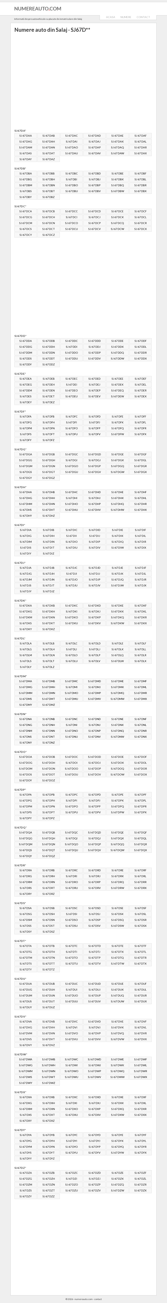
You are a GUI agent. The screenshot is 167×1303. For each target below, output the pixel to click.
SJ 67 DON (48, 768)
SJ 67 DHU (71, 509)
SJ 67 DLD (95, 643)
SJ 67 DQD (94, 832)
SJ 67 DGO (71, 466)
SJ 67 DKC (71, 605)
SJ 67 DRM (25, 882)
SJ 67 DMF (140, 681)
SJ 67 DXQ (117, 1109)
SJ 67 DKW (117, 623)
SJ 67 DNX (140, 736)
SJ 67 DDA (25, 340)
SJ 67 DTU (71, 963)
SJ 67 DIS (25, 547)
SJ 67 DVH (48, 1027)
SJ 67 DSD (94, 908)
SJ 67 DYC (72, 1135)
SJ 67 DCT (48, 229)
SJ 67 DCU (71, 229)
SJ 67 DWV (94, 1077)
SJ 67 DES (26, 396)
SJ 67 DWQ (117, 1071)
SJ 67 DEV (94, 396)
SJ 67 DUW (117, 1001)
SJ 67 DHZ (49, 515)
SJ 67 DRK (117, 876)
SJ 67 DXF (140, 1097)
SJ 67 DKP (94, 617)
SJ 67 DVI (71, 1027)
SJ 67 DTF (140, 945)
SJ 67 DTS (26, 963)
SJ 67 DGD (94, 454)
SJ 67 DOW (117, 774)
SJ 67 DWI (71, 1065)
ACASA (110, 17)
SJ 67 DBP (94, 185)
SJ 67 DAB (49, 135)
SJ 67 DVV (94, 1039)
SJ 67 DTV (94, 963)
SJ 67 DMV (94, 698)
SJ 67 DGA (25, 454)
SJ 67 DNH (48, 724)
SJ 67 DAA (25, 135)
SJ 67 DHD (94, 492)
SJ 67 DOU (71, 774)
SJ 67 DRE (118, 870)
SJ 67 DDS (26, 358)
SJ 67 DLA (26, 643)
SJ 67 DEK (117, 384)
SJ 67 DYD (94, 1135)
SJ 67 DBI (71, 179)
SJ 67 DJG (26, 573)
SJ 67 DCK (117, 217)
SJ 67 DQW (117, 850)
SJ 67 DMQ (117, 693)
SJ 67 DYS (26, 1152)
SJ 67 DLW (117, 661)
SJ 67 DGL (140, 460)
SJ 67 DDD (94, 340)
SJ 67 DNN (48, 730)
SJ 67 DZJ (94, 1178)
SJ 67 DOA (25, 756)
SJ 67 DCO (71, 223)
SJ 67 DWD (94, 1059)
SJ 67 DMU (71, 698)
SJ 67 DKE (117, 605)
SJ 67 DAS (26, 153)
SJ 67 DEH (49, 384)
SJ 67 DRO (71, 882)
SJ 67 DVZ (49, 1045)
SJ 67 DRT (49, 888)
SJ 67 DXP (94, 1109)
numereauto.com (84, 1299)
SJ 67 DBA (26, 173)
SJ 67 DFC (72, 416)
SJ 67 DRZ (49, 893)
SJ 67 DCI (71, 217)
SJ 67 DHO (71, 503)
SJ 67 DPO (71, 806)
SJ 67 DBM (25, 185)
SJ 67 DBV (94, 191)
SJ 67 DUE (117, 983)
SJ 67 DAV (94, 153)
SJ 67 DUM (25, 995)
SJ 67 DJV (94, 585)
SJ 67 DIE (117, 529)
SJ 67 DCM (25, 223)
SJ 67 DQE (117, 832)
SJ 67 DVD (94, 1021)
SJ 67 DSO (71, 919)
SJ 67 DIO (72, 541)
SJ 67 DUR (140, 995)
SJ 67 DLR (140, 655)
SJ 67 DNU (71, 736)
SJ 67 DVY (26, 1045)
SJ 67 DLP (94, 655)
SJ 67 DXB (49, 1097)
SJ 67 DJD (94, 567)
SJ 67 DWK (117, 1065)
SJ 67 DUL (141, 989)
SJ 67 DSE (117, 908)
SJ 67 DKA (25, 605)
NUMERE (126, 17)
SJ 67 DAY (26, 159)
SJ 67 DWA (25, 1059)
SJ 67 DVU (71, 1039)
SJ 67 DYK (117, 1140)
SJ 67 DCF (141, 211)
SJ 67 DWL (140, 1065)
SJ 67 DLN (49, 655)
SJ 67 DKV (94, 623)
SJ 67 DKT (48, 623)
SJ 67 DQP (94, 844)
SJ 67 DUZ (49, 1007)
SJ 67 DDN (48, 352)
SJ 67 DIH (48, 535)
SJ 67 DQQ (117, 844)
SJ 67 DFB (48, 416)
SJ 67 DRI (71, 876)
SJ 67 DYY (26, 1158)
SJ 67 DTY (26, 969)
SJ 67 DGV (94, 472)
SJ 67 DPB (49, 794)
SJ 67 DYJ (94, 1140)
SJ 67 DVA (26, 1021)
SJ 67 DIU (71, 547)
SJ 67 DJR (140, 579)
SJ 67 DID (94, 529)
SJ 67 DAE (117, 135)
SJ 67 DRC (71, 870)
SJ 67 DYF (140, 1135)
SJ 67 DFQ (117, 428)
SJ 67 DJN (48, 579)
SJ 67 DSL (140, 914)
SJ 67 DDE (117, 340)
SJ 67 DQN (48, 844)
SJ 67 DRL (140, 876)
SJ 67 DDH (48, 346)
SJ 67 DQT (48, 850)
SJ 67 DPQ (117, 806)
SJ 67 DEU (71, 396)
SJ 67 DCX (140, 229)
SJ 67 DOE (117, 756)
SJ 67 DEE (117, 378)
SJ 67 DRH (49, 876)
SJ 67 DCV (94, 229)
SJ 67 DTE (118, 945)
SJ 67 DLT (48, 661)
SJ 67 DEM (25, 390)
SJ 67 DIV (94, 547)
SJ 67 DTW (117, 963)
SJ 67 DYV (94, 1152)
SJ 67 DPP (94, 806)
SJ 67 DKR (140, 617)
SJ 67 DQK (117, 838)
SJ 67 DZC (71, 1172)
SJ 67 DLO (71, 655)
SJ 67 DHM (25, 503)
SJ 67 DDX (140, 358)
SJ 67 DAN (48, 147)
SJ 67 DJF (140, 567)
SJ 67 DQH (48, 838)
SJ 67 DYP (95, 1146)
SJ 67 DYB (49, 1135)
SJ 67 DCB (49, 211)
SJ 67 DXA (26, 1097)
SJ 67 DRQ (117, 882)
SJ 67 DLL (140, 649)
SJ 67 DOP (94, 768)
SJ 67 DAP (94, 147)
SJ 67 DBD (94, 173)
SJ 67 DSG (26, 914)
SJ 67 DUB (49, 983)
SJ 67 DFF (140, 416)
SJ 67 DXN (49, 1109)
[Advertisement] (54, 81)
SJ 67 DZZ (49, 1196)
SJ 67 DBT (49, 191)
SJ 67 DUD (94, 983)
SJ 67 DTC (71, 945)
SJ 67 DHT (48, 509)
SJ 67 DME (117, 681)
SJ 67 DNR (140, 730)
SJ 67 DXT (49, 1114)
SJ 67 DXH (49, 1103)
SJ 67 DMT (48, 698)
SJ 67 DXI (71, 1103)
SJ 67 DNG (25, 724)
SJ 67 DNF (141, 719)
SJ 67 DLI (71, 649)
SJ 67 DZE (118, 1172)
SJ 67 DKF (141, 605)
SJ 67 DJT (48, 585)
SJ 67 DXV (94, 1114)
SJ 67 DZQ (117, 1184)
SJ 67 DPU (71, 812)
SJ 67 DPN (49, 806)
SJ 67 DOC (71, 756)
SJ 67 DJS (25, 585)
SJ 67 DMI (72, 687)
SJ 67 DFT (49, 434)
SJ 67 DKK (117, 611)
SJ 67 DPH (49, 800)
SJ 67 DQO (71, 844)
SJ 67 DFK (118, 422)
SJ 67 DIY (25, 553)
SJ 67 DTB (49, 945)
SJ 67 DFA (26, 416)
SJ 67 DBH (49, 179)
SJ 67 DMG (25, 687)
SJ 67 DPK (117, 800)
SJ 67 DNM (25, 730)
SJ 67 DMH (48, 687)
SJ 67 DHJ (94, 498)
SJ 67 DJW (117, 585)
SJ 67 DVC (71, 1021)
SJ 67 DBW (117, 191)
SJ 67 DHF (141, 492)
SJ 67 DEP (95, 390)
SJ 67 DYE (117, 1135)
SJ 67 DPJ (94, 800)
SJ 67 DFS (26, 434)
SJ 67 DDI (71, 346)
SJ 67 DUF (141, 983)
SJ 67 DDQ (117, 352)
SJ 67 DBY (26, 197)
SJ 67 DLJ (94, 649)
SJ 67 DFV (95, 434)
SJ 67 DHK (117, 498)
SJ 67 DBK (117, 179)
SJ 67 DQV (94, 850)
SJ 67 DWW (117, 1077)
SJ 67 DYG (26, 1140)
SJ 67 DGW (117, 472)
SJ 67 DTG (26, 951)
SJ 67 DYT (49, 1152)
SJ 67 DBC (71, 173)
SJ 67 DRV (94, 888)
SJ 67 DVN (48, 1033)
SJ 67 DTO (71, 957)
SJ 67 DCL (141, 217)
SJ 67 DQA (25, 832)
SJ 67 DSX (141, 925)
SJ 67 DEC (71, 378)
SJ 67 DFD (95, 416)
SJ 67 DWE (117, 1059)
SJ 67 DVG (25, 1027)
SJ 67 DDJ (94, 346)
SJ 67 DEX (141, 396)
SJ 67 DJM (26, 579)
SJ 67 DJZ (48, 591)
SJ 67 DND (94, 719)
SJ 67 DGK (117, 460)
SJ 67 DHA (25, 492)
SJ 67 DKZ (49, 629)
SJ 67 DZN (49, 1184)
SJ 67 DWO (71, 1071)
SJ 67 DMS (25, 698)
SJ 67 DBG (25, 179)
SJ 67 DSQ (117, 919)
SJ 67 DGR (140, 466)
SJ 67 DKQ (117, 617)
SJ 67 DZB (49, 1172)
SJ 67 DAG (25, 141)
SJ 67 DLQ (117, 655)
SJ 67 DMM (25, 693)
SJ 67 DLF (140, 643)
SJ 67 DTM (25, 957)
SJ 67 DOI (72, 762)
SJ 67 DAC (71, 135)
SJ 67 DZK (117, 1178)
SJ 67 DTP (94, 957)
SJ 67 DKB (49, 605)
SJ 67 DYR (141, 1146)
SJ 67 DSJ (94, 914)
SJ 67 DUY (26, 1007)
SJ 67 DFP (94, 428)
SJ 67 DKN (48, 617)
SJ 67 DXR (140, 1109)
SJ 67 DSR (141, 919)
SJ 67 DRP (94, 882)
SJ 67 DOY (25, 780)
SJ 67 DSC (71, 908)
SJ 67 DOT (48, 774)
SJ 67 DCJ (94, 217)
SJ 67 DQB (48, 832)
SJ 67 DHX (140, 509)
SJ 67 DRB (49, 870)
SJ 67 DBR (140, 185)
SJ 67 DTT (49, 963)
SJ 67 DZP (94, 1184)
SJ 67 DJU (71, 585)
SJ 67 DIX (140, 547)
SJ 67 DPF (140, 794)
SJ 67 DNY (26, 742)
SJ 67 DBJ (94, 179)
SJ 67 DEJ (94, 384)
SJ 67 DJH (48, 573)
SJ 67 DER (141, 390)
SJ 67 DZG (25, 1178)
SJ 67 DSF (140, 908)
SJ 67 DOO (71, 768)
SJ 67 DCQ (117, 223)
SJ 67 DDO (71, 352)
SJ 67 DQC (71, 832)
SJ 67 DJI (71, 573)
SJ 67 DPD (94, 794)
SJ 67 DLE (117, 643)
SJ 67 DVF (141, 1021)
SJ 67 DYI (71, 1140)
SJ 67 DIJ (94, 535)
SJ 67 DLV (94, 661)
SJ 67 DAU (71, 153)
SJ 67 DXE (118, 1097)
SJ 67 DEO (71, 390)
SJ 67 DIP (94, 541)
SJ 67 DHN (48, 503)
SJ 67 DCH (48, 217)
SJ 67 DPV (94, 812)
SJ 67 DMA (25, 681)
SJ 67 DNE (117, 719)
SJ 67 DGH (48, 460)
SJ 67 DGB (48, 454)
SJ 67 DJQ (117, 579)
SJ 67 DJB (48, 567)
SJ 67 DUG (25, 989)
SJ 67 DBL (140, 179)
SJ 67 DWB (48, 1059)
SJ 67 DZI (71, 1178)
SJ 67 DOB (48, 756)
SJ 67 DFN (49, 428)
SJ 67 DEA (26, 378)
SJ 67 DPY (26, 818)
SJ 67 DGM (25, 466)
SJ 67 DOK (117, 762)
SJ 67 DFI (71, 422)
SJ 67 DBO (71, 185)
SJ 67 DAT (49, 153)
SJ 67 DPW (117, 812)
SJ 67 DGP (94, 466)
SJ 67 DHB (49, 492)
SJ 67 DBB (49, 173)
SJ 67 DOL (140, 762)
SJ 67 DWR (140, 1071)
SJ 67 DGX (140, 472)
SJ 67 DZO (71, 1184)
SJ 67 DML (140, 687)
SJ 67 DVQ (117, 1033)
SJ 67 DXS (26, 1114)
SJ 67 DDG (25, 346)
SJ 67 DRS (26, 888)
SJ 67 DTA (26, 945)
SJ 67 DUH (48, 989)
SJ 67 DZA (26, 1172)
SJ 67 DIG (26, 535)
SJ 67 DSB (49, 908)
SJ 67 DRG (25, 876)
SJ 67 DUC (71, 983)
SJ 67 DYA (26, 1135)
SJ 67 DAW (117, 153)
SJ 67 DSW (117, 925)
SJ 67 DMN (48, 693)
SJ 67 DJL (140, 573)
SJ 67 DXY (26, 1120)
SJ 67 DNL (141, 724)
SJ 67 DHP (94, 503)
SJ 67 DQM (25, 844)
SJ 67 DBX (140, 191)
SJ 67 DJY (26, 591)
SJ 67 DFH (49, 422)
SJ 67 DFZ (48, 440)
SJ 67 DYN (49, 1146)
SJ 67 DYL (140, 1140)
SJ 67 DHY (26, 515)
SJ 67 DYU (71, 1152)
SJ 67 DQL (140, 838)
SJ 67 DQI (72, 838)
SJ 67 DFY (26, 440)
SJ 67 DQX (140, 850)
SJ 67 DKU (71, 623)
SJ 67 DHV (94, 509)
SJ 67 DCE (117, 211)
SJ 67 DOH (48, 762)
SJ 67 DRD (94, 870)
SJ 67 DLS (26, 661)
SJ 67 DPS (26, 812)
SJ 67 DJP (94, 579)
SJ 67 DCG (25, 217)
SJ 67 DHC (71, 492)
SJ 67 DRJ (94, 876)
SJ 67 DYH (49, 1140)
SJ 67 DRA (26, 870)
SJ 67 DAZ (49, 159)
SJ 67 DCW (117, 229)
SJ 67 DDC (71, 340)
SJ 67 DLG (26, 649)
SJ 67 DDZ (49, 364)
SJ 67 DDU (71, 358)
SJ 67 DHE (117, 492)
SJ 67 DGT (48, 472)
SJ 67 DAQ (117, 147)
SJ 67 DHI (71, 498)
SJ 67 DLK (118, 649)
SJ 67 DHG (25, 498)
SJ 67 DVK (117, 1027)
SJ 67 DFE (117, 416)
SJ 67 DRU (71, 888)
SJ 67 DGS (26, 472)
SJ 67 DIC (71, 529)
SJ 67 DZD (94, 1172)
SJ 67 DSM (25, 919)
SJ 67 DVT (48, 1039)
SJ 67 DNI (71, 724)
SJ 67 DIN (48, 541)
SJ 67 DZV (94, 1190)
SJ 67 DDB (49, 340)
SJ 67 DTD (94, 945)
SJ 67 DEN (49, 390)
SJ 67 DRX (140, 888)
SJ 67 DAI (71, 141)
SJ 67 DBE (118, 173)
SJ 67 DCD (94, 211)
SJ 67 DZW (117, 1190)
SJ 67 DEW (117, 396)
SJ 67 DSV (94, 925)
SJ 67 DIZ (48, 553)
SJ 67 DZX (140, 1190)
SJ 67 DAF (141, 135)
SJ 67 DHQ (117, 503)
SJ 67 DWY (25, 1082)
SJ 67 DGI (71, 460)
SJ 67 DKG (25, 611)
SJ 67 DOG (25, 762)
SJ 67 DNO (71, 730)
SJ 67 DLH (49, 649)
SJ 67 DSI (71, 914)
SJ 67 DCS (26, 229)
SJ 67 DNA (25, 719)
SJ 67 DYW (117, 1152)
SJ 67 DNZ (49, 742)
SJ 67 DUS (26, 1001)
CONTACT (143, 17)
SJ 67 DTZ (49, 969)
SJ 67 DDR (140, 352)
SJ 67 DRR (140, 882)
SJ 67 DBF (140, 173)
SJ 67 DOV (94, 774)
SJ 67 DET (49, 396)
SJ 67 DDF (141, 340)
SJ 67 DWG (25, 1065)
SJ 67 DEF (140, 378)
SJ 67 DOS (25, 774)
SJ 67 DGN (48, 466)
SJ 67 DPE (118, 794)
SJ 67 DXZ (49, 1120)
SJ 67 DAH (48, 141)
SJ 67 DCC (71, 211)
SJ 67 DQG (25, 838)
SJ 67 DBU (71, 191)
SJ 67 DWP (94, 1071)
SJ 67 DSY (26, 931)
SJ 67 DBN (49, 185)
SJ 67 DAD (94, 135)
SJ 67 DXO (71, 1109)
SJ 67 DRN (49, 882)
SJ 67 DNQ (117, 730)
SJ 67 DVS (26, 1039)
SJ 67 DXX (140, 1114)
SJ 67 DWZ (48, 1082)
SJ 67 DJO (71, 579)
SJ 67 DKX (140, 623)
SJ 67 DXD (94, 1097)
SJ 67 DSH (49, 914)
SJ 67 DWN (48, 1071)
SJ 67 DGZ (48, 477)
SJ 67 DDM (25, 352)
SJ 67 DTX (140, 963)
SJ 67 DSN (49, 919)
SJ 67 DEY (26, 402)
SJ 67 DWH (48, 1065)
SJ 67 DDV (94, 358)
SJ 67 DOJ (94, 762)
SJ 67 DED (94, 378)
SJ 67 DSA (26, 908)
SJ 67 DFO (71, 428)
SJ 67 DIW (117, 547)
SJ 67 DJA (26, 567)
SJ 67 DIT (48, 547)
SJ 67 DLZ (48, 667)
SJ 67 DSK (117, 914)
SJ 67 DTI (71, 951)
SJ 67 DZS (26, 1190)
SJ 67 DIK (117, 535)
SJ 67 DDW (117, 358)
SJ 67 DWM (25, 1071)
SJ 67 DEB (49, 378)
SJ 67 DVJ (94, 1027)
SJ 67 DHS (26, 509)
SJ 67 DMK (117, 687)
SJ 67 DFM (26, 428)
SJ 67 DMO (71, 693)
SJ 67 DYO (71, 1146)
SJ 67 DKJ (94, 611)
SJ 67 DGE (117, 454)
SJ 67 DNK (117, 724)
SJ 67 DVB (49, 1021)
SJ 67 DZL (140, 1178)
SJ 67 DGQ (117, 466)
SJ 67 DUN (48, 995)
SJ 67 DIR (140, 541)
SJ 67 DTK (117, 951)
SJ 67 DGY (25, 477)
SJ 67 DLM (26, 655)
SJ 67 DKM (25, 617)
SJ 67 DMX (140, 698)
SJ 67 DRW (117, 888)
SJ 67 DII (71, 535)
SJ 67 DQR (140, 844)
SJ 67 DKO (71, 617)
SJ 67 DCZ (49, 234)
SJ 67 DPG (25, 800)
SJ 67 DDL (141, 346)
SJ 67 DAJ (94, 141)
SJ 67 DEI (71, 384)
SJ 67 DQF (140, 832)
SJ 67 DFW (117, 434)
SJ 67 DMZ (48, 704)
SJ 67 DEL (140, 384)
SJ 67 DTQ (117, 957)
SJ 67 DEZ (49, 402)
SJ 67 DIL (140, 535)
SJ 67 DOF (140, 756)
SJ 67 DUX (140, 1001)
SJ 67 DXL (140, 1103)
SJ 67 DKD (94, 605)
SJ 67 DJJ (94, 573)
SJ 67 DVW (117, 1039)
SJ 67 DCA (25, 211)
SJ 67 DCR (140, 223)
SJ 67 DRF (140, 870)
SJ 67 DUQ (117, 995)
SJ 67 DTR (140, 957)
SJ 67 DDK (117, 346)
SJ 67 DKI (71, 611)
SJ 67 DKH (48, 611)
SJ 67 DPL (140, 800)
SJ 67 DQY (25, 856)
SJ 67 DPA (26, 794)
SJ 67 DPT (49, 812)
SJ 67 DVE (117, 1021)
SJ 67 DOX (140, 774)
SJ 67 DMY (25, 704)
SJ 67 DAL (141, 141)
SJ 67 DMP (94, 693)
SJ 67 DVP (94, 1033)
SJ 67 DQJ (94, 838)
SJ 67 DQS (25, 850)
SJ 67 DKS (26, 623)
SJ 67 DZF (140, 1172)
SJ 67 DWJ (94, 1065)
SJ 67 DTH (49, 951)
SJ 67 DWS (25, 1077)
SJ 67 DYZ (49, 1158)
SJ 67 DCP (94, 223)
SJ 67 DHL (141, 498)
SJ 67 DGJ (95, 460)
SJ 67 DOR (140, 768)
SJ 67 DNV (94, 736)
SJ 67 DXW (117, 1114)
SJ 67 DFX (140, 434)
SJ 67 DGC (71, 454)
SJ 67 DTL (140, 951)
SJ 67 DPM (25, 806)
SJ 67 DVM (25, 1033)
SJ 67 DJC (71, 567)
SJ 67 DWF (140, 1059)
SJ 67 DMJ (94, 687)
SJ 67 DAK (117, 141)
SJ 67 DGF (140, 454)
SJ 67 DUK (117, 989)
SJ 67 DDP (94, 352)
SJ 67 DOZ (48, 780)
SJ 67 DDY (26, 364)
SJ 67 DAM (25, 147)
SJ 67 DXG (25, 1103)
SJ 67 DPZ (49, 818)
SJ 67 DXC (71, 1097)
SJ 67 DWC (71, 1059)
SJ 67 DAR (140, 147)
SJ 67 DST (49, 925)
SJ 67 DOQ (117, 768)
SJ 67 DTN (49, 957)
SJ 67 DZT (49, 1190)
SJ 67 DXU (71, 1114)
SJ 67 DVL (141, 1027)
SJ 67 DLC (71, 643)
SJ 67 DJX (140, 585)
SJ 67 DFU (72, 434)
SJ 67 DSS (26, 925)
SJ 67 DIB (48, 529)
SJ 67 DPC (71, 794)
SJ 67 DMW (117, 698)
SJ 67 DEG (26, 384)
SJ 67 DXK (117, 1103)
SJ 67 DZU (71, 1190)
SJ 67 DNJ (94, 724)
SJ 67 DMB (48, 681)
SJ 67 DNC (71, 719)
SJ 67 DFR (140, 428)
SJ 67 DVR (140, 1033)
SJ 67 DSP (95, 919)
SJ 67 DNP (94, 730)
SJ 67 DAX (140, 153)
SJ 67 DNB (49, 719)
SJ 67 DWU (71, 1077)
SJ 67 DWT (48, 1077)
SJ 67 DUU (71, 1001)
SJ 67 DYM (25, 1146)
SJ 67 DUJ (94, 989)
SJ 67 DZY (26, 1196)
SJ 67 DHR (140, 503)
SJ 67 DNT (48, 736)
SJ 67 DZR (140, 1184)
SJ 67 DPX (140, 812)
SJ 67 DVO (71, 1033)
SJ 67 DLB (48, 643)
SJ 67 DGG (25, 460)
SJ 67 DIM (26, 541)
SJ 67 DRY (26, 893)
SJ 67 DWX (140, 1077)
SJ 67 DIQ (118, 541)
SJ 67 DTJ (94, 951)
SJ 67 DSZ (49, 931)
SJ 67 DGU (71, 472)
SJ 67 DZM (25, 1184)
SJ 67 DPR (140, 806)
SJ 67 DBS (26, 191)
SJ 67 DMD (94, 681)
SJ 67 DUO (71, 995)
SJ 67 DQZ (48, 856)
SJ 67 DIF (140, 529)
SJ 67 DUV (94, 1001)
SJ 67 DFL (140, 422)
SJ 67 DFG (26, 422)
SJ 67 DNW (117, 736)
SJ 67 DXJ (94, 1103)
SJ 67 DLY (26, 667)
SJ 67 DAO (71, 147)
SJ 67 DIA (26, 529)
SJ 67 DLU (72, 661)
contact (98, 1299)
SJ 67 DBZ (49, 197)
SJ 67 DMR (140, 693)
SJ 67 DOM (25, 768)
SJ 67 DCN (48, 223)
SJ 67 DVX (140, 1039)
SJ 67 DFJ (94, 422)
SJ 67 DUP (94, 995)
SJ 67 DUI (71, 989)
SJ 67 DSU (71, 925)
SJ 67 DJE (117, 567)
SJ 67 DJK (117, 573)
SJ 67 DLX (140, 661)
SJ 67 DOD (94, 756)
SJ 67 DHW (117, 509)
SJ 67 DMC (71, 681)
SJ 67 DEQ (117, 390)
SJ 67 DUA (25, 983)
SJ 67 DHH (48, 498)
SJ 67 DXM (25, 1109)
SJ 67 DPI (71, 800)
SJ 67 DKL (141, 611)
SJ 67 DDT (49, 358)
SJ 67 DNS (26, 736)
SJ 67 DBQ (117, 185)
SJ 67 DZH (49, 1178)
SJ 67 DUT (48, 1001)
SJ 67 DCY (26, 234)
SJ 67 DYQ (117, 1146)
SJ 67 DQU (71, 850)
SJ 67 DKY (26, 629)
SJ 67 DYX (141, 1152)
